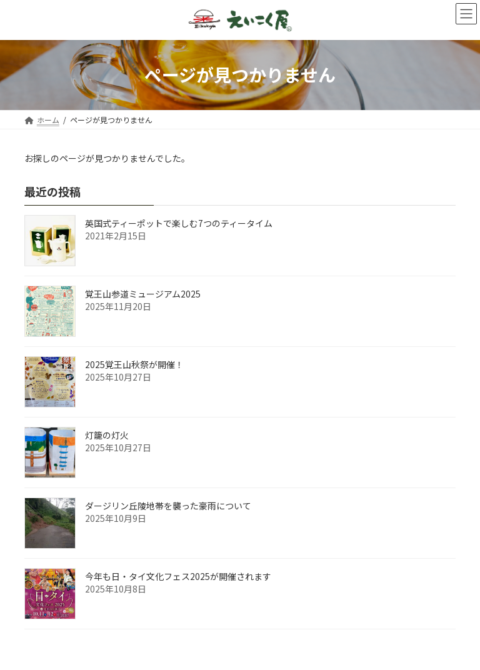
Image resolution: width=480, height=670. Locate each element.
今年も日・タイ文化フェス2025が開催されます (178, 576)
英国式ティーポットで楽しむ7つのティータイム (178, 223)
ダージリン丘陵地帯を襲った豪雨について (168, 505)
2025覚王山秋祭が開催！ (134, 364)
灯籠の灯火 (107, 435)
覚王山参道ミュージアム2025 (143, 294)
